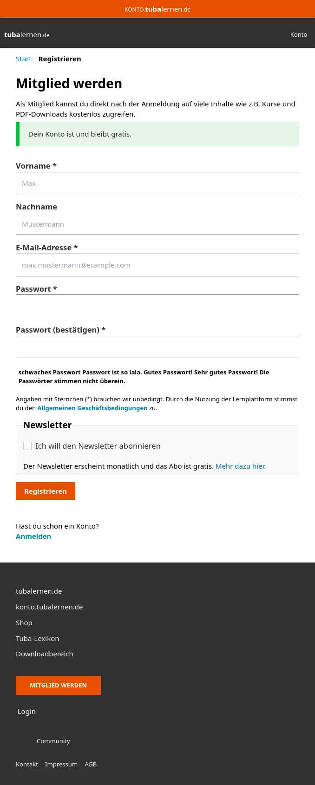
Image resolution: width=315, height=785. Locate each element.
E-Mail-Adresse (44, 247)
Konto (299, 34)
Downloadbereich (44, 653)
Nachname (36, 206)
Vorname (33, 165)
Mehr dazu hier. (241, 466)
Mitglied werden (58, 685)
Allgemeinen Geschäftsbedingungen (93, 408)
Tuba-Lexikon (37, 638)
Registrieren (45, 491)
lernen (27, 34)
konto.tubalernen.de (49, 606)
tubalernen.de (39, 590)
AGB (91, 764)
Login (27, 711)
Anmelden (33, 536)
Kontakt (27, 764)
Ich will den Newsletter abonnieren (98, 445)
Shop (24, 622)
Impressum (61, 764)
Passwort (33, 288)
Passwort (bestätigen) (57, 329)
